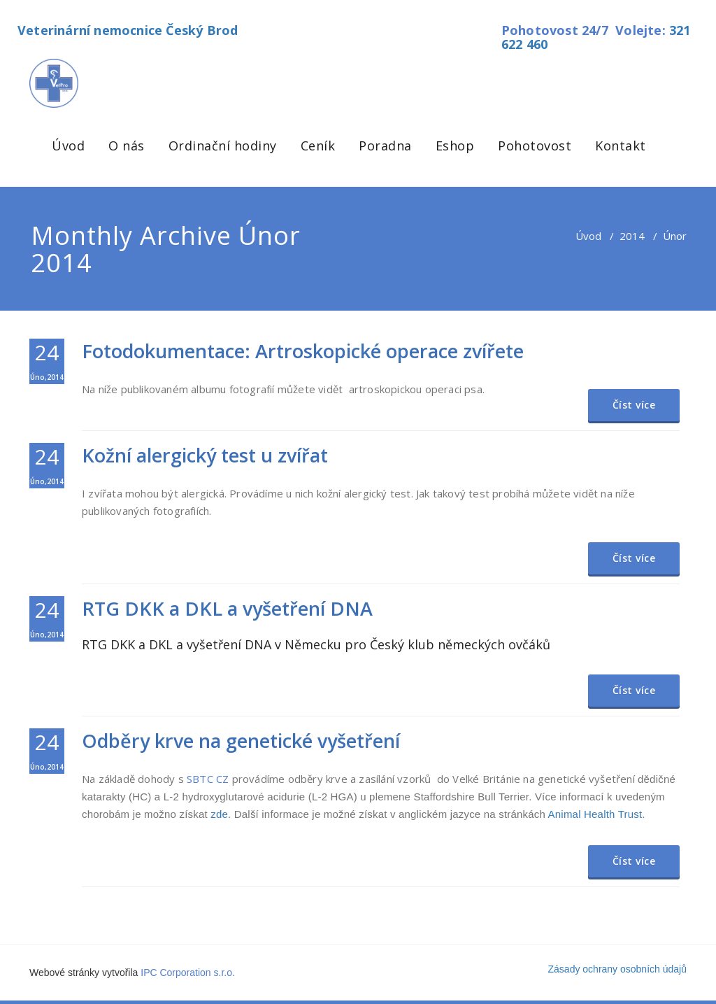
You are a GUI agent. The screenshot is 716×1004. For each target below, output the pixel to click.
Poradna (385, 145)
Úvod (68, 145)
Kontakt (620, 145)
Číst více (634, 404)
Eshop (455, 145)
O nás (126, 145)
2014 (632, 236)
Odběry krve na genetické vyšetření (241, 741)
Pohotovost (534, 145)
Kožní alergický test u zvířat (205, 455)
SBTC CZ (208, 779)
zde (219, 814)
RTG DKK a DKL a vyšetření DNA (227, 608)
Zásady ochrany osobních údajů (617, 969)
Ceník (318, 145)
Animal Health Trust (595, 814)
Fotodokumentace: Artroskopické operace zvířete (303, 351)
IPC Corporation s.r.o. (188, 972)
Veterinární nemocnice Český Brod (127, 30)
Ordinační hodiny (223, 145)
